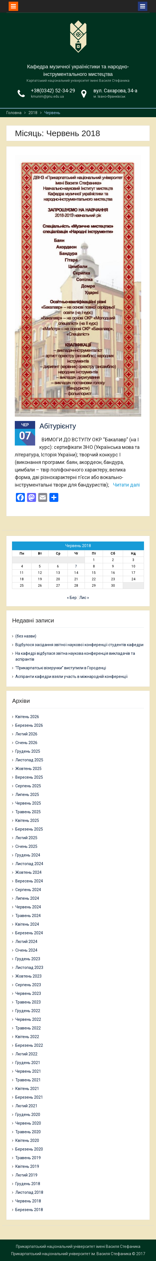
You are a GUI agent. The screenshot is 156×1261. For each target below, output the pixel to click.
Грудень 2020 (27, 1114)
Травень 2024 (28, 915)
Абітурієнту (57, 426)
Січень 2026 (26, 742)
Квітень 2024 (27, 924)
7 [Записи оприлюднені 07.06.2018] (76, 566)
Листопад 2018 (29, 1192)
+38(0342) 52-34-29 (53, 90)
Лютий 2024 (26, 941)
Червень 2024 (28, 907)
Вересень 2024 (29, 881)
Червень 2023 (28, 993)
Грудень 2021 (27, 1062)
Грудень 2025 (27, 751)
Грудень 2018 (27, 1183)
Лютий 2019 (26, 1175)
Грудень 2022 (27, 1011)
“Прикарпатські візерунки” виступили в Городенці (60, 668)
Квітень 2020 (27, 1140)
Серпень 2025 (28, 786)
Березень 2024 (29, 933)
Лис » (84, 597)
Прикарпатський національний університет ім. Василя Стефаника (71, 1254)
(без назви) (25, 636)
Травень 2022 (28, 1028)
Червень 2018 (28, 1201)
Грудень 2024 (27, 855)
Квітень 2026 (27, 716)
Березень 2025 (29, 829)
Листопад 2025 (29, 760)
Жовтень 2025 (28, 768)
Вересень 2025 (29, 777)
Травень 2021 (28, 1080)
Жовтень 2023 (28, 976)
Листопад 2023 (29, 967)
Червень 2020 (28, 1123)
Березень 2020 (29, 1149)
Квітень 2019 (27, 1166)
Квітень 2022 (27, 1036)
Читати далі (126, 485)
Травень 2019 (28, 1158)
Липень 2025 (27, 794)
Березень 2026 (29, 725)
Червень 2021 (28, 1071)
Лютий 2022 (26, 1054)
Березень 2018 (29, 1209)
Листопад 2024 (29, 863)
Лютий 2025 (26, 838)
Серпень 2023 (28, 985)
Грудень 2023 (27, 959)
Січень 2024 (26, 950)
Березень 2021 (29, 1097)
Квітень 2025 (27, 820)
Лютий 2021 (26, 1106)
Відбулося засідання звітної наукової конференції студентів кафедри (79, 644)
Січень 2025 (26, 846)
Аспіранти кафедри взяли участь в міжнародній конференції (71, 676)
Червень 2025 (28, 803)
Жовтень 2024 (28, 872)
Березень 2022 (29, 1045)
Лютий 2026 (26, 734)
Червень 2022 (28, 1019)
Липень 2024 (27, 898)
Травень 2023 (28, 1002)
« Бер (72, 597)
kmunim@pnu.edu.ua (47, 96)
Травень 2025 (28, 812)
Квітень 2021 (27, 1088)
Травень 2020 (28, 1132)
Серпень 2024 (28, 889)
